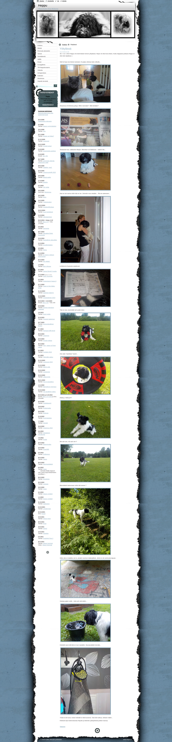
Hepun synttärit (48, 494)
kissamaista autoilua (49, 151)
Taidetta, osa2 (47, 167)
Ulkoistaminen (47, 217)
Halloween (46, 504)
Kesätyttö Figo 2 (48, 538)
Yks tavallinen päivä (49, 391)
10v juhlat (46, 187)
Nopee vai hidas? (48, 136)
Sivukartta (51, 1)
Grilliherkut (46, 454)
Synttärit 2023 (47, 352)
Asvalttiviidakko (48, 245)
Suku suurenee (48, 276)
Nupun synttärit (48, 499)
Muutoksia (46, 479)
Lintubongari (47, 509)
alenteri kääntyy (49, 293)
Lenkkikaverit (47, 403)
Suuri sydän (47, 314)
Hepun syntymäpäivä (49, 126)
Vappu (45, 459)
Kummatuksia (47, 418)
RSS (58, 1)
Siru (44, 131)
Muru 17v (45, 222)
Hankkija (45, 533)
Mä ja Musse (47, 266)
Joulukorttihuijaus (48, 207)
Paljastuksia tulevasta (45, 121)
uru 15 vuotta (48, 396)
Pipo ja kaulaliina (48, 382)
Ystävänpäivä (47, 202)
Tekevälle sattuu (48, 357)
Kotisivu (64, 44)
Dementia (46, 228)
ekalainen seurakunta (44, 433)
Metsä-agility (47, 177)
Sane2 (45, 528)
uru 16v (46, 302)
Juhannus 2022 (48, 428)
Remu (45, 250)
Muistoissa (48, 192)
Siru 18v (45, 156)
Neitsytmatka (47, 444)
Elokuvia (45, 413)
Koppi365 (46, 449)
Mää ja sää (46, 367)
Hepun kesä (47, 518)
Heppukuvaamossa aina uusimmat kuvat (45, 114)
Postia (45, 439)
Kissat (43, 513)
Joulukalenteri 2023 (49, 298)
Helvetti (45, 423)
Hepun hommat (48, 543)
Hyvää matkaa (47, 340)
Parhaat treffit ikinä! (49, 330)
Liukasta (45, 484)
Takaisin (62, 726)
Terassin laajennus (49, 319)
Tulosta (64, 1)
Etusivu (42, 1)
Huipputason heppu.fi (49, 281)
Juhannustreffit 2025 (49, 172)
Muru (44, 197)
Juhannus (46, 335)
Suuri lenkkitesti (48, 212)
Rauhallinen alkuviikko (50, 240)
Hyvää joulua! (47, 146)
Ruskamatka (47, 408)
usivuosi (46, 141)
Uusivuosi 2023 (48, 362)
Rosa (44, 523)
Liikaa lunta (46, 377)
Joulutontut (46, 372)
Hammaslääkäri (48, 464)
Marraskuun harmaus (49, 387)
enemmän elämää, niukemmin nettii (46, 161)
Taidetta (45, 182)
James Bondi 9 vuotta (50, 271)
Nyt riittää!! (46, 261)
